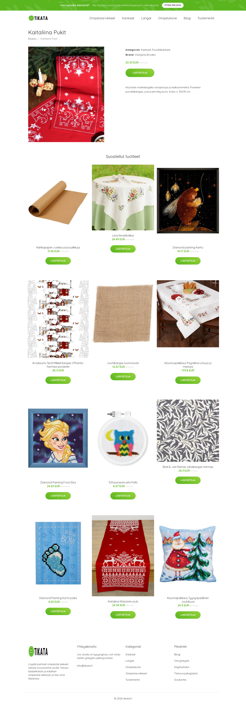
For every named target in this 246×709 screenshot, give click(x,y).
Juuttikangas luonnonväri (123, 367)
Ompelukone (167, 20)
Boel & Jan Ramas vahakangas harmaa (188, 471)
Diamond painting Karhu (188, 252)
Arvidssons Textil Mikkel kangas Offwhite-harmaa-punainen (58, 369)
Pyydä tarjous (173, 5)
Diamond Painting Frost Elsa (58, 487)
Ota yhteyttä (181, 665)
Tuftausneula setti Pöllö (123, 487)
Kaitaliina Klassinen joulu (123, 606)
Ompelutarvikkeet (102, 20)
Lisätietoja (140, 77)
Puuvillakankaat (161, 54)
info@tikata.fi (85, 670)
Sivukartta (180, 684)
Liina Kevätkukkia (123, 240)
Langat (146, 20)
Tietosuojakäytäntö (186, 678)
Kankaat (128, 20)
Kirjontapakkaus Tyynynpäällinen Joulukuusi (188, 604)
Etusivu (32, 43)
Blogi (187, 20)
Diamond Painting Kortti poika (58, 602)
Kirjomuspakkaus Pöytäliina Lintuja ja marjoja (188, 369)
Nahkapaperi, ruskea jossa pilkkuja (58, 252)
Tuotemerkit (205, 20)
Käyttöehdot (181, 671)
